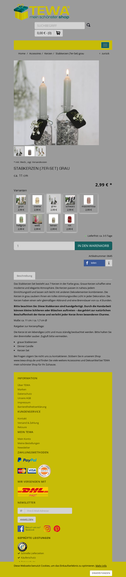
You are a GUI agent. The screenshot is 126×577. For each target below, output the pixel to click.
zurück (105, 53)
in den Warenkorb (93, 245)
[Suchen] (88, 25)
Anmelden (26, 519)
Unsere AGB (24, 398)
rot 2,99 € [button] (69, 222)
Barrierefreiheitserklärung (32, 406)
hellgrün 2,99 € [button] (21, 222)
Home (21, 53)
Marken (22, 389)
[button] (58, 33)
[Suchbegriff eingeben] (60, 25)
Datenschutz (25, 393)
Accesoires (35, 53)
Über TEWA (24, 385)
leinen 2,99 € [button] (53, 222)
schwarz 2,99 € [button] (70, 203)
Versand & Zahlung (28, 422)
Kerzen (48, 53)
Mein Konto (24, 439)
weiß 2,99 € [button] (37, 222)
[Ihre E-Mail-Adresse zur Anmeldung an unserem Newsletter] (48, 511)
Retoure (22, 427)
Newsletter (24, 447)
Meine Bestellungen (29, 443)
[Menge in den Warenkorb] (44, 246)
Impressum (24, 402)
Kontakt (22, 418)
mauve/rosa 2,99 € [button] (88, 203)
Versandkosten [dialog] (39, 162)
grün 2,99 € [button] (21, 203)
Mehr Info (101, 565)
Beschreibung (24, 275)
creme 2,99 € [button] (37, 203)
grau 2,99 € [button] (53, 203)
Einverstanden (101, 573)
